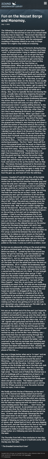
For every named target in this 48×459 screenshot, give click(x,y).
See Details (28, 455)
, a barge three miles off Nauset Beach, (23, 38)
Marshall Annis (7, 457)
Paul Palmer (30, 63)
